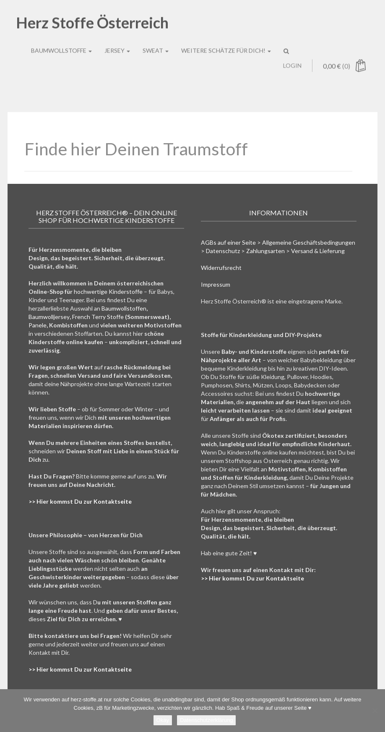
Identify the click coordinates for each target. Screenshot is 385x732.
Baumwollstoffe (61, 44)
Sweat (156, 44)
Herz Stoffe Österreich (92, 17)
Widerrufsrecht (221, 267)
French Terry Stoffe (98, 316)
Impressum (215, 284)
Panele (38, 325)
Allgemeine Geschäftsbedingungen (308, 242)
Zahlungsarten (265, 250)
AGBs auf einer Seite (228, 242)
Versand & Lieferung (318, 250)
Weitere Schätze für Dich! (226, 44)
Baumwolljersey (49, 316)
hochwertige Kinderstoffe (108, 291)
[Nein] (374, 710)
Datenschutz (223, 250)
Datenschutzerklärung (206, 720)
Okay (162, 720)
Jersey (117, 44)
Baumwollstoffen (123, 308)
